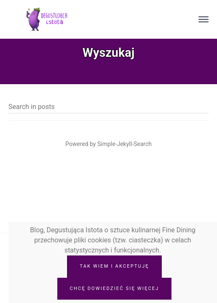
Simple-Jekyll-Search (124, 144)
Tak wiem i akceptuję (114, 266)
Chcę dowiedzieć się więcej (114, 288)
